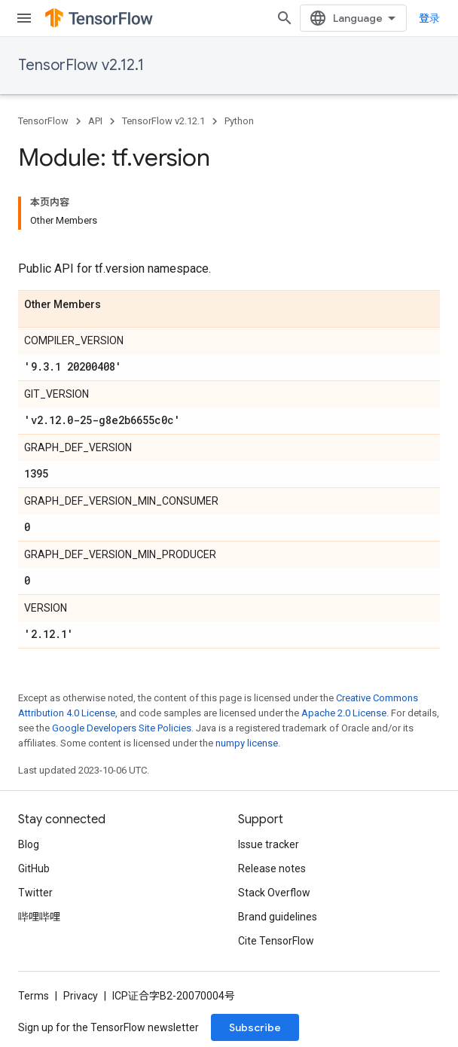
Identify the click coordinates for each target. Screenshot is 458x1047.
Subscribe (255, 1027)
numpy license (246, 743)
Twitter (35, 893)
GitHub (34, 868)
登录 (429, 18)
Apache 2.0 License (343, 713)
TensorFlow (43, 121)
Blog (28, 844)
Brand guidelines (277, 917)
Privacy (80, 996)
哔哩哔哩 (39, 917)
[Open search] (285, 18)
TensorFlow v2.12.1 (81, 65)
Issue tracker (268, 844)
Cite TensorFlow (276, 941)
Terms (33, 996)
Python (239, 121)
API (95, 121)
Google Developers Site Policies (121, 728)
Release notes (272, 868)
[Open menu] (24, 18)
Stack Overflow (274, 893)
